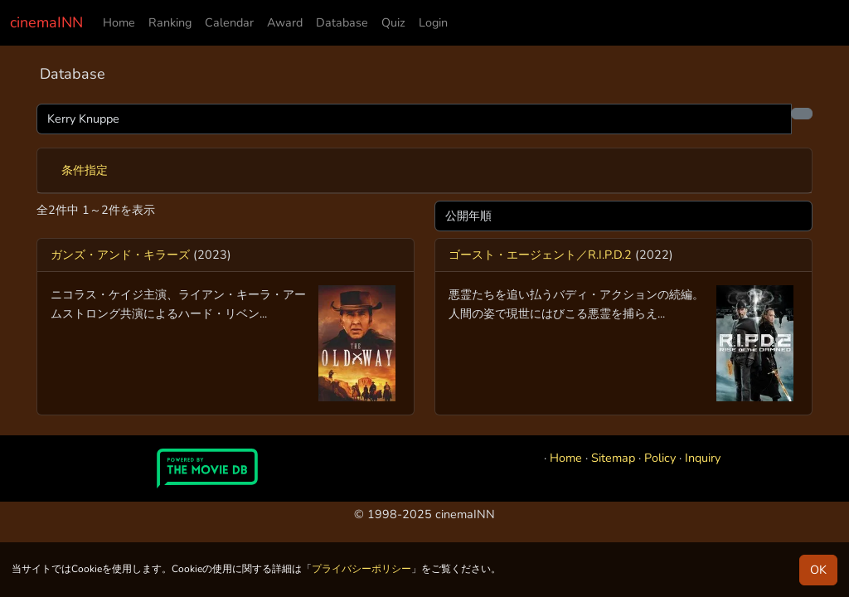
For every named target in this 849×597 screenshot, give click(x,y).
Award (285, 22)
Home (119, 22)
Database (342, 22)
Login (433, 22)
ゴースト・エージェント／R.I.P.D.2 (540, 254)
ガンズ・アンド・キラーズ (120, 254)
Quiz (393, 22)
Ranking (170, 22)
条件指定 (84, 170)
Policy (660, 457)
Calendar (229, 22)
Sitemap (613, 457)
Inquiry (702, 457)
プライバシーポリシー (361, 568)
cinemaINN (46, 22)
